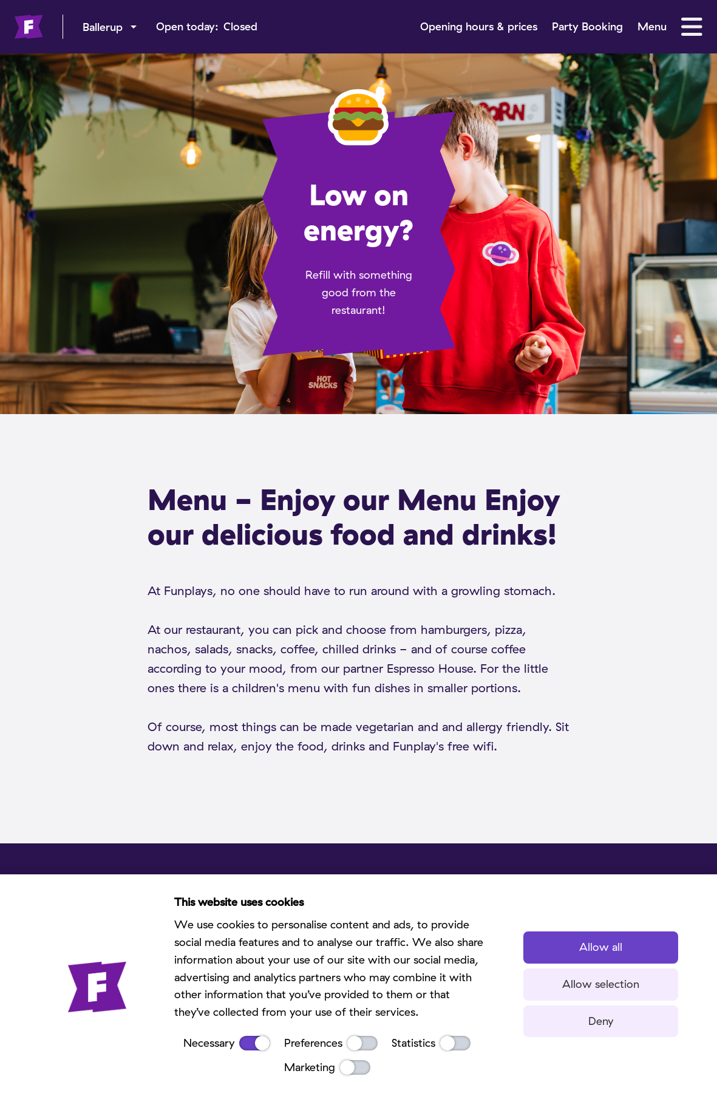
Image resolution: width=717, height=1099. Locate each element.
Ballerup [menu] (103, 27)
